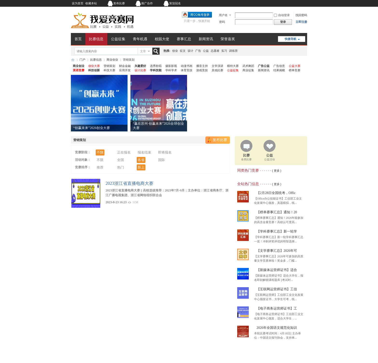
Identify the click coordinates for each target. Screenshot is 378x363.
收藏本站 (91, 3)
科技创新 (94, 70)
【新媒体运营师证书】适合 (276, 270)
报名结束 (144, 152)
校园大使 (162, 39)
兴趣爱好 (140, 66)
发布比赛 (119, 3)
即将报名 (165, 152)
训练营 (233, 50)
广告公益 (264, 66)
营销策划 (109, 66)
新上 (141, 167)
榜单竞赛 (294, 70)
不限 (100, 152)
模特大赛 (233, 66)
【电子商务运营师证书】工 (276, 308)
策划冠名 (175, 3)
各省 (141, 160)
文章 (143, 51)
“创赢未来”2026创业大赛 (91, 128)
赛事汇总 (184, 39)
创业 (175, 50)
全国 (120, 160)
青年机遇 (140, 39)
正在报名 (124, 152)
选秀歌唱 (156, 66)
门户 (82, 59)
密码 (222, 22)
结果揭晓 (279, 70)
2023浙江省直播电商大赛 (129, 183)
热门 (120, 167)
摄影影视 (171, 66)
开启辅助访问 (277, 3)
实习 (224, 50)
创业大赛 (94, 66)
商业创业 (112, 59)
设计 (190, 50)
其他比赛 (217, 70)
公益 (206, 50)
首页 (78, 39)
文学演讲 (217, 66)
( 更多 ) (276, 170)
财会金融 (125, 66)
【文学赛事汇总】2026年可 (276, 251)
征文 (183, 50)
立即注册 (301, 22)
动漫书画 (186, 66)
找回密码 (301, 15)
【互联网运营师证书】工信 (276, 289)
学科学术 (171, 70)
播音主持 (202, 66)
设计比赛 (140, 70)
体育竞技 (186, 70)
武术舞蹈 (248, 66)
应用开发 (125, 70)
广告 (198, 50)
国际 (161, 160)
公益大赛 (294, 66)
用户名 (223, 15)
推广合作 (147, 3)
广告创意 (279, 66)
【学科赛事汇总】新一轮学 (276, 231)
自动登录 (282, 15)
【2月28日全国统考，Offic (276, 193)
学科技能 (156, 70)
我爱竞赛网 (73, 59)
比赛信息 (96, 39)
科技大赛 (109, 70)
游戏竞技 (202, 70)
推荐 (100, 167)
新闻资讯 (206, 39)
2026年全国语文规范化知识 (276, 328)
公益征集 (118, 39)
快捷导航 (290, 39)
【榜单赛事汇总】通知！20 (276, 212)
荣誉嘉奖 (228, 39)
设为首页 (77, 3)
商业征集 (248, 70)
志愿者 (215, 50)
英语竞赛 (78, 70)
